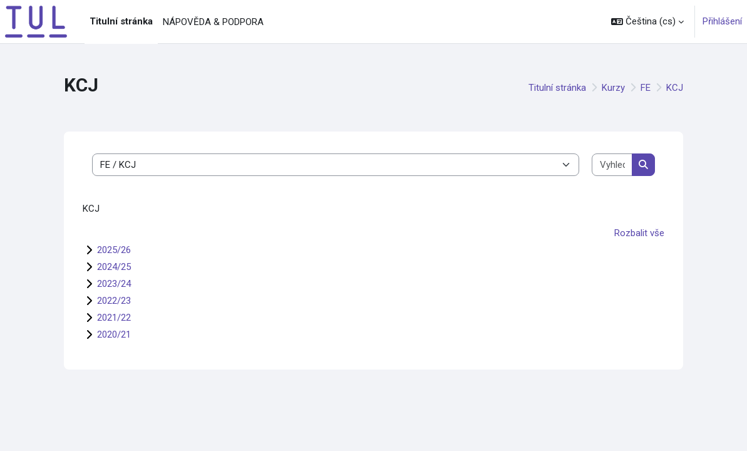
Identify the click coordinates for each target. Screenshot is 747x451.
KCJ (674, 87)
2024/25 (114, 266)
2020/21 (114, 334)
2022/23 (114, 300)
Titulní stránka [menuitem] (121, 21)
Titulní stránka (557, 87)
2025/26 (114, 250)
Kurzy (613, 87)
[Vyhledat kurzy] (612, 165)
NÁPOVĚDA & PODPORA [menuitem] (213, 22)
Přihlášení (722, 21)
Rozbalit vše (639, 233)
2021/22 (114, 317)
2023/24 (114, 283)
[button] (647, 21)
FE (646, 87)
